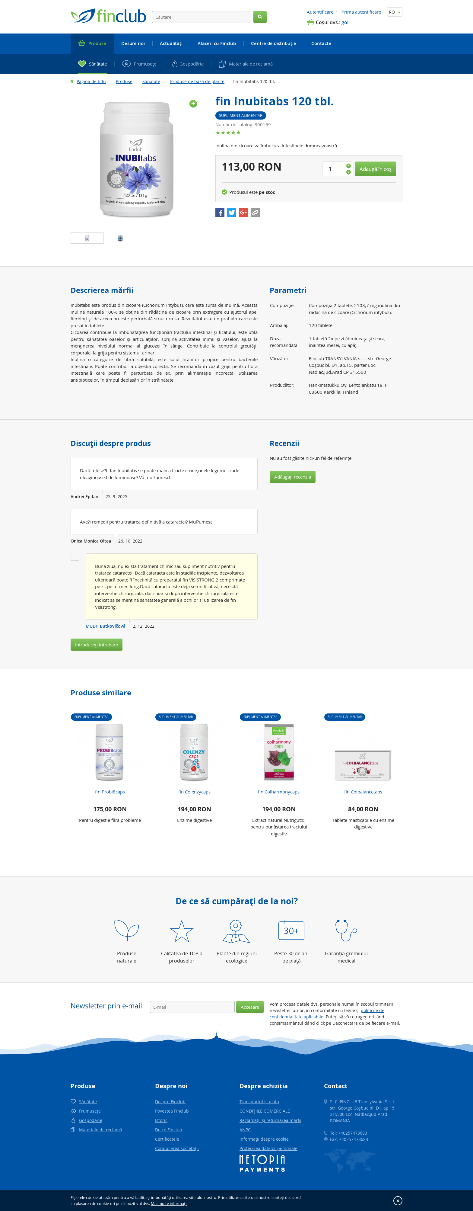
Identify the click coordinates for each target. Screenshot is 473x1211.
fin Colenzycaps (194, 792)
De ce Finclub (168, 1130)
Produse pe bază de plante (197, 81)
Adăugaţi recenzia (292, 477)
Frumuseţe (90, 1111)
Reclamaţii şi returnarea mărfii (270, 1120)
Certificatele (167, 1139)
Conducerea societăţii (177, 1148)
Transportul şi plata (259, 1101)
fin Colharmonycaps (279, 792)
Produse (124, 81)
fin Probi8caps (110, 792)
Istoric (161, 1120)
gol (344, 22)
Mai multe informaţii (169, 1203)
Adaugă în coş (376, 168)
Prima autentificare (361, 12)
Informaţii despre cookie (264, 1139)
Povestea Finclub (172, 1111)
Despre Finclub (170, 1101)
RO (395, 12)
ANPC (245, 1130)
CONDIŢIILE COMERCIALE (265, 1111)
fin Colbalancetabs (363, 792)
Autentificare (320, 12)
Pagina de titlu (91, 81)
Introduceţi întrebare (96, 645)
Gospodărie (90, 1120)
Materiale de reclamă (100, 1130)
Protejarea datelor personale (268, 1148)
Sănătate (151, 81)
